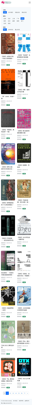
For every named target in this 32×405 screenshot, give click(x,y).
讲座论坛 (17, 12)
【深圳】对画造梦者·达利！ (7, 309)
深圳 (22, 18)
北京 (9, 18)
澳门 (22, 21)
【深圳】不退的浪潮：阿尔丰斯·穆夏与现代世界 (23, 201)
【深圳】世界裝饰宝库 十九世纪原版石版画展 (7, 204)
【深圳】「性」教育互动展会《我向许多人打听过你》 (7, 380)
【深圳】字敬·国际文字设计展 (23, 91)
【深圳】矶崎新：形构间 (23, 166)
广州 (18, 18)
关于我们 (15, 400)
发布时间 (10, 29)
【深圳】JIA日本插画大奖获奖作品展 (23, 309)
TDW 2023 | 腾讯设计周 (7, 346)
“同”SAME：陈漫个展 (7, 97)
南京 (5, 21)
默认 (5, 29)
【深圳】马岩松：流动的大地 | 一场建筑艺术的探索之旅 (24, 275)
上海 (13, 18)
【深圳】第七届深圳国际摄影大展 (23, 132)
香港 (18, 21)
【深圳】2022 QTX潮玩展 (23, 380)
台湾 (5, 23)
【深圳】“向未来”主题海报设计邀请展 (23, 56)
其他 (9, 23)
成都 (13, 21)
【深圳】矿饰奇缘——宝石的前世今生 (7, 239)
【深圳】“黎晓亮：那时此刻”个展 (7, 131)
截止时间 (17, 29)
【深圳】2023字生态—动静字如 (23, 238)
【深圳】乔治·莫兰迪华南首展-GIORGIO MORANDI (23, 342)
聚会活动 (24, 12)
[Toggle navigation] (29, 2)
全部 (5, 12)
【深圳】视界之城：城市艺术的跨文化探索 (7, 168)
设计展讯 (10, 12)
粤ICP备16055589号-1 (6, 403)
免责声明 (21, 400)
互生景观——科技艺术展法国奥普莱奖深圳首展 (7, 274)
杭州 (9, 21)
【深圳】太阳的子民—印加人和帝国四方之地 (7, 57)
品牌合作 (27, 400)
